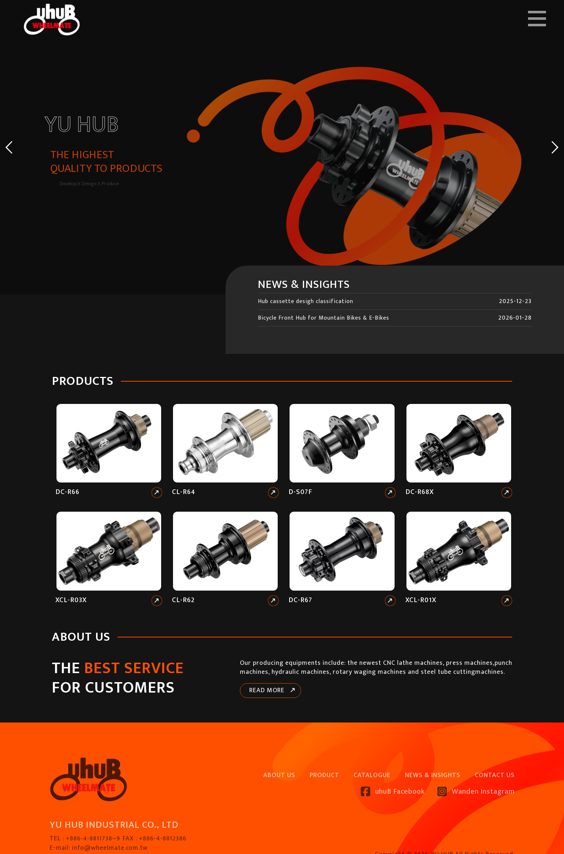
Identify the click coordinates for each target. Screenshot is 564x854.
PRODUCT (324, 805)
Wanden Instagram (476, 822)
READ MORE (267, 690)
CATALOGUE (372, 805)
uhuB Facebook (393, 822)
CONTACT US (495, 805)
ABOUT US (279, 805)
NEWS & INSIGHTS (432, 805)
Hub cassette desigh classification (305, 301)
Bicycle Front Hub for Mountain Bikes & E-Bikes (323, 318)
